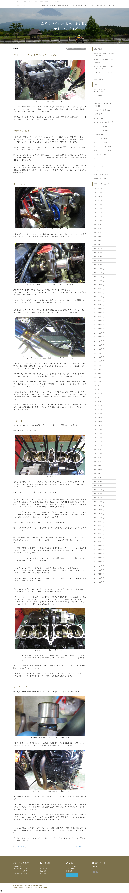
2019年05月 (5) (99, 490)
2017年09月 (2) (99, 558)
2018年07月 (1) (99, 526)
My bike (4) (98, 99)
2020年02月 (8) (99, 457)
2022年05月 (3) (99, 349)
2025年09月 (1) (99, 200)
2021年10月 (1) (99, 377)
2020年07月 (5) (99, 437)
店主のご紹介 (44, 866)
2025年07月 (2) (99, 208)
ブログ (112, 5)
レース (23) (98, 170)
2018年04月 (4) (99, 538)
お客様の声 (63, 5)
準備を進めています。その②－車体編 (104, 61)
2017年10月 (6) (99, 554)
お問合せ (101, 5)
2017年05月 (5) (99, 574)
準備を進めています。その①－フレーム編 (104, 67)
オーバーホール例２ (20, 871)
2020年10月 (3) (99, 425)
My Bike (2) (98, 95)
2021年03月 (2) (99, 405)
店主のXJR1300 (45, 868)
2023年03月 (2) (99, 309)
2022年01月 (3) (99, 365)
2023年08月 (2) (99, 289)
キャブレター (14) (100, 142)
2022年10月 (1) (99, 329)
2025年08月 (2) (99, 204)
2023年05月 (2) (99, 301)
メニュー (89, 5)
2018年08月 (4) (99, 522)
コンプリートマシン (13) (102, 146)
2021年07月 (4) (99, 389)
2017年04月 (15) (100, 578)
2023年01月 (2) (99, 317)
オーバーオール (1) (100, 126)
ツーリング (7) (99, 158)
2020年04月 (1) (99, 449)
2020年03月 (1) (99, 453)
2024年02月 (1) (99, 277)
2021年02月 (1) (99, 409)
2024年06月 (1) (99, 260)
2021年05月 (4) (99, 397)
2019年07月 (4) (99, 481)
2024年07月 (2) (99, 256)
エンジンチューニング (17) (103, 122)
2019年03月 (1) (99, 493)
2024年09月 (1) (99, 248)
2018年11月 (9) (99, 510)
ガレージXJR (19, 5)
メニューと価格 (71, 866)
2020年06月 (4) (99, 441)
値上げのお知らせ (100, 79)
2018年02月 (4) (99, 546)
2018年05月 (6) (99, 534)
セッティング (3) (100, 154)
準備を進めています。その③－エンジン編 (104, 55)
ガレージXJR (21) (100, 138)
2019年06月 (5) (99, 485)
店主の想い (43, 871)
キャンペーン (72, 875)
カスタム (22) (99, 134)
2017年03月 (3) (99, 582)
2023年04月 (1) (99, 305)
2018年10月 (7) (99, 514)
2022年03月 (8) (99, 357)
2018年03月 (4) (99, 542)
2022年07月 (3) (99, 341)
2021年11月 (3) (99, 373)
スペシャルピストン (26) (102, 150)
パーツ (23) (98, 162)
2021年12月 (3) (99, 369)
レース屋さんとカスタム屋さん (104, 74)
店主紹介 (77, 5)
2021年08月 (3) (99, 385)
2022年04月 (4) (99, 353)
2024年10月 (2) (99, 244)
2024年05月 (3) (99, 264)
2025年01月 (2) (99, 232)
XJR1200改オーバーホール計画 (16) (103, 105)
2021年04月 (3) (99, 401)
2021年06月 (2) (99, 393)
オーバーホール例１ (20, 868)
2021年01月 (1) (99, 413)
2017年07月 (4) (99, 566)
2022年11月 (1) (99, 325)
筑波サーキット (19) (101, 174)
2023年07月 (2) (99, 293)
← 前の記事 (19, 846)
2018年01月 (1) (99, 550)
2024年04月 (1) (99, 269)
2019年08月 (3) (99, 477)
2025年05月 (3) (99, 216)
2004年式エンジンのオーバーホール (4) (103, 90)
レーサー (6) (98, 166)
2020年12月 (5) (99, 417)
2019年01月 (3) (99, 502)
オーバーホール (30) (101, 130)
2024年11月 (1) (99, 240)
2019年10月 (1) (99, 473)
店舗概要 (69, 871)
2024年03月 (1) (99, 273)
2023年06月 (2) (99, 297)
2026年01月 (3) (99, 192)
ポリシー (43, 873)
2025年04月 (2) (99, 220)
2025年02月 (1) (99, 228)
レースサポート (71, 868)
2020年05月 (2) (99, 445)
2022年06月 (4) (99, 345)
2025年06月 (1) (99, 212)
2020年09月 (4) (99, 429)
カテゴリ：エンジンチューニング (76, 48)
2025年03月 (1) (99, 224)
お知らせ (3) (98, 114)
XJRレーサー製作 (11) (102, 110)
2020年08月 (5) (99, 433)
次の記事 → (80, 846)
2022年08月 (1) (99, 337)
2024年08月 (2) (99, 252)
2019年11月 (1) (99, 469)
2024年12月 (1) (99, 236)
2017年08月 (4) (99, 562)
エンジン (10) (99, 118)
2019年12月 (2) (99, 465)
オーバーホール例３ (20, 873)
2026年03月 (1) (99, 188)
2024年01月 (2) (99, 281)
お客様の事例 (48, 5)
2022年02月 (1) (99, 361)
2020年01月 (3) (99, 461)
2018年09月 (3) (99, 518)
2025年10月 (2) (99, 196)
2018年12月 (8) (99, 506)
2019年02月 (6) (99, 497)
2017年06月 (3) (99, 570)
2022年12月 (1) (99, 321)
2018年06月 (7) (99, 530)
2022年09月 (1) (99, 333)
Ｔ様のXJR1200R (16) (102, 178)
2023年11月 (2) (99, 285)
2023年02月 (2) (99, 313)
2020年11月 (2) (99, 421)
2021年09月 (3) (99, 381)
